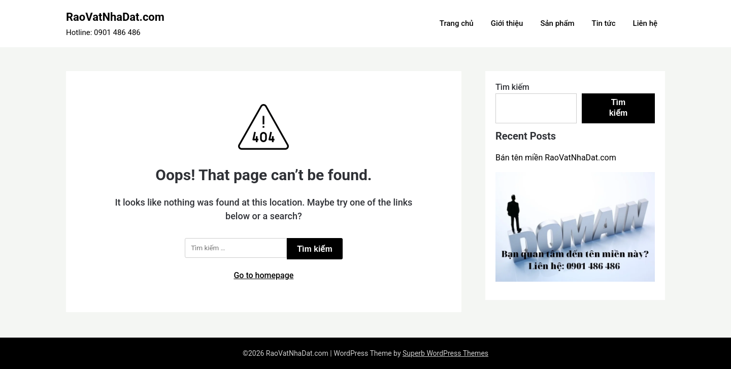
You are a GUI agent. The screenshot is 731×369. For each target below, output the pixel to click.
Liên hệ (645, 23)
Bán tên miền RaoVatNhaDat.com (555, 157)
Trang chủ (457, 23)
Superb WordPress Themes (445, 353)
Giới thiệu (507, 23)
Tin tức (604, 23)
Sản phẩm (557, 23)
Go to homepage (263, 275)
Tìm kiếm (512, 87)
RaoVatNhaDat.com (115, 17)
